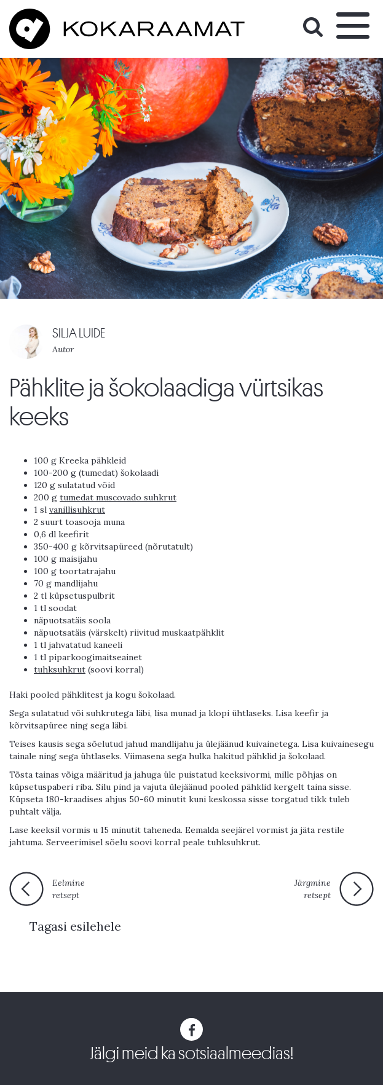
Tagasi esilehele (75, 926)
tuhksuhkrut (59, 669)
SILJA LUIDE (78, 333)
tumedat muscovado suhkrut (118, 497)
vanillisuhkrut (77, 509)
